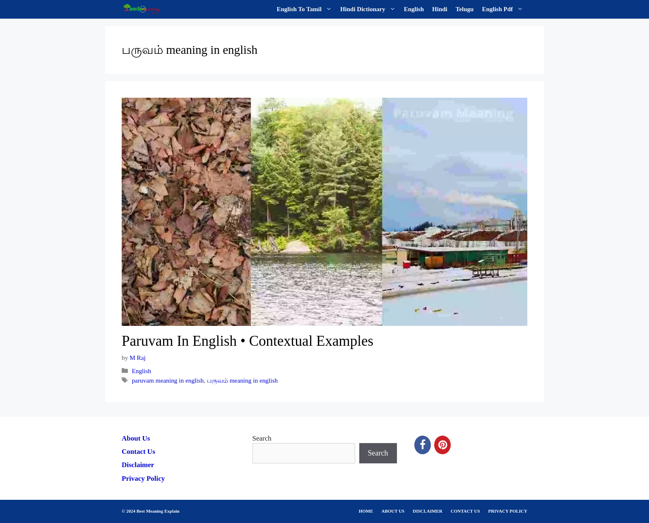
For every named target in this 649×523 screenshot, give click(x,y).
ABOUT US (393, 511)
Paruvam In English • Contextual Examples (247, 341)
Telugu (465, 9)
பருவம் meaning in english (242, 380)
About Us (136, 438)
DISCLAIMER (427, 511)
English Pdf (504, 9)
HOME (366, 511)
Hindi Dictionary (370, 9)
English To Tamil (306, 9)
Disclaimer (138, 465)
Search (262, 438)
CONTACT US (465, 511)
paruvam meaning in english (168, 380)
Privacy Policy (143, 478)
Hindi (439, 9)
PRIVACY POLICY (507, 511)
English (414, 9)
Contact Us (138, 452)
